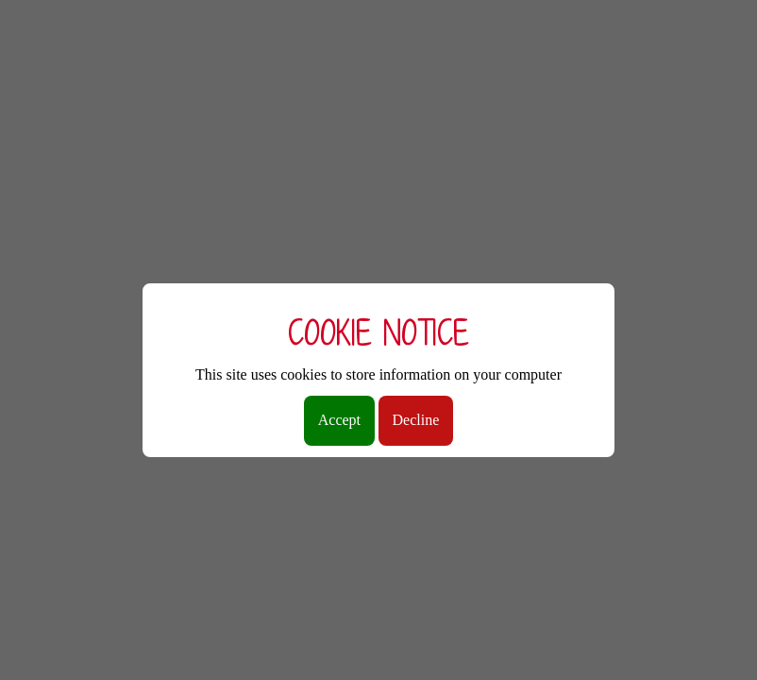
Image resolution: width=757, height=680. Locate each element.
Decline (416, 420)
